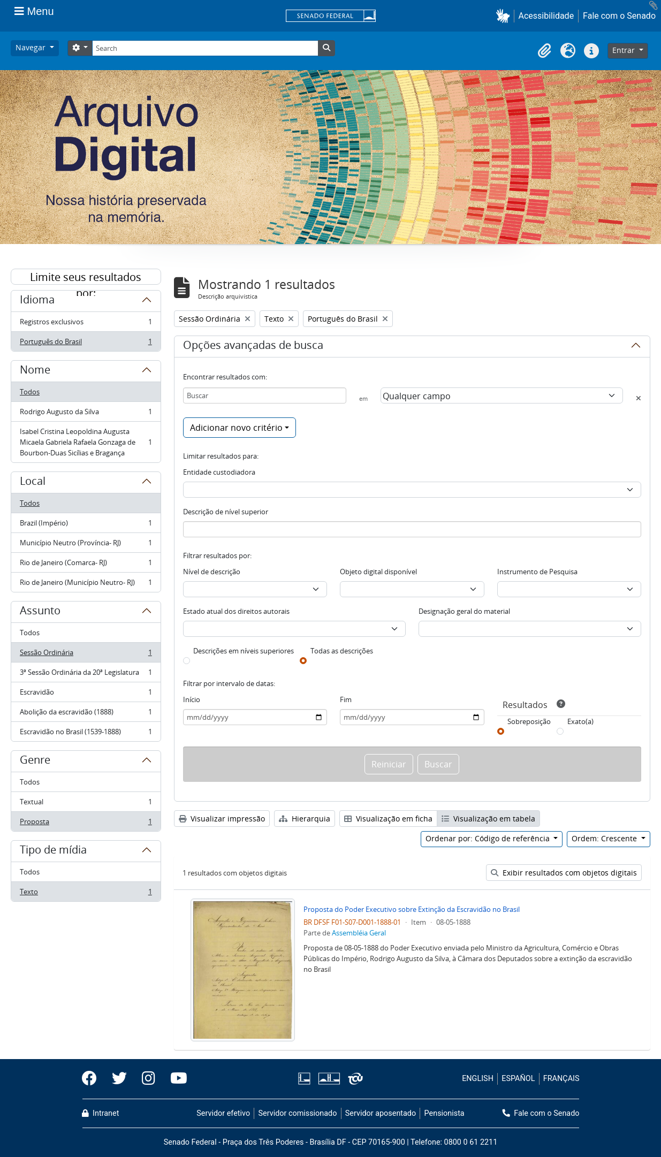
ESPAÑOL (518, 1078)
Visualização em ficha (388, 818)
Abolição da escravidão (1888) (85, 714)
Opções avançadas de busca (253, 346)
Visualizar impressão (222, 818)
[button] (505, 16)
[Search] (205, 48)
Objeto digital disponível (378, 571)
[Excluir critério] (638, 398)
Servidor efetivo (223, 1113)
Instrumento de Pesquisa (537, 571)
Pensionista (444, 1113)
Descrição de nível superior (225, 511)
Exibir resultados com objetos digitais (564, 872)
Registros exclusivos (85, 324)
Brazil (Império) (85, 525)
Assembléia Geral (359, 933)
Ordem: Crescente (605, 838)
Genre (35, 761)
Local (32, 482)
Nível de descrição (211, 571)
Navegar (32, 47)
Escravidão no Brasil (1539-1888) (85, 733)
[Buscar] (264, 395)
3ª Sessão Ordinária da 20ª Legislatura (85, 674)
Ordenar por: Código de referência (489, 838)
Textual (85, 804)
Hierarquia (304, 818)
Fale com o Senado (619, 16)
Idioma (37, 301)
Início (191, 699)
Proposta (85, 823)
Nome (35, 371)
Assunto (40, 612)
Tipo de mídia (53, 851)
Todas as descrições (341, 651)
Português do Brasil (85, 343)
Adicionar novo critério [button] (236, 427)
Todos (30, 392)
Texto (85, 893)
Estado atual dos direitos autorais (236, 611)
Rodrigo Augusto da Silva (85, 414)
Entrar (624, 50)
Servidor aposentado (380, 1113)
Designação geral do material (464, 611)
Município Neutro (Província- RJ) (85, 545)
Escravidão (85, 694)
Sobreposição (529, 721)
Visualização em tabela (488, 818)
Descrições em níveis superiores (243, 651)
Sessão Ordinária (85, 655)
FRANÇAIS (561, 1078)
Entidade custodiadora (219, 472)
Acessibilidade (546, 16)
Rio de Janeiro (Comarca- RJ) (85, 565)
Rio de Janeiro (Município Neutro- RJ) (85, 584)
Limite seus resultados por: (85, 277)
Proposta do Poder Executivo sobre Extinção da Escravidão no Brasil (411, 909)
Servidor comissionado (297, 1113)
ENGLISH (477, 1078)
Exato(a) (580, 721)
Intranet (100, 1113)
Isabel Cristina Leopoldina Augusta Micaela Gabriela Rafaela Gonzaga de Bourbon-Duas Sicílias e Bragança (85, 442)
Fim (346, 699)
